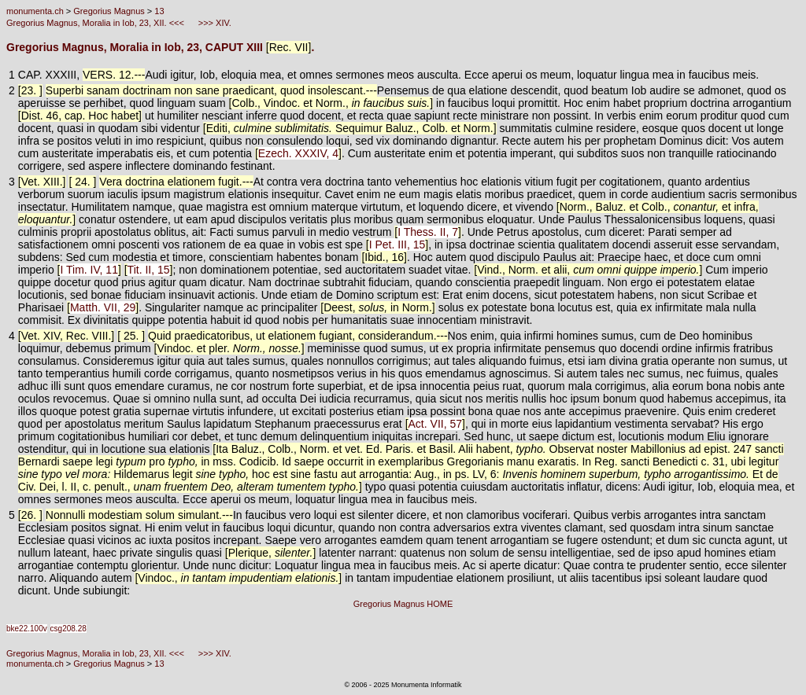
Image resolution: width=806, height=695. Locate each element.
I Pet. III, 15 (397, 244)
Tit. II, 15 (149, 269)
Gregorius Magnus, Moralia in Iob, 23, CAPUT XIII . (160, 47)
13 (159, 11)
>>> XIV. (213, 23)
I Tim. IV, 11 (88, 269)
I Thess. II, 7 (427, 232)
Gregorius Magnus (109, 11)
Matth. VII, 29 (102, 307)
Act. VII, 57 (436, 423)
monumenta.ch (35, 11)
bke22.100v (26, 628)
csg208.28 (68, 628)
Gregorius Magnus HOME (403, 604)
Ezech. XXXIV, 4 (298, 153)
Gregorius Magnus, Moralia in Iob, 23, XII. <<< (96, 23)
